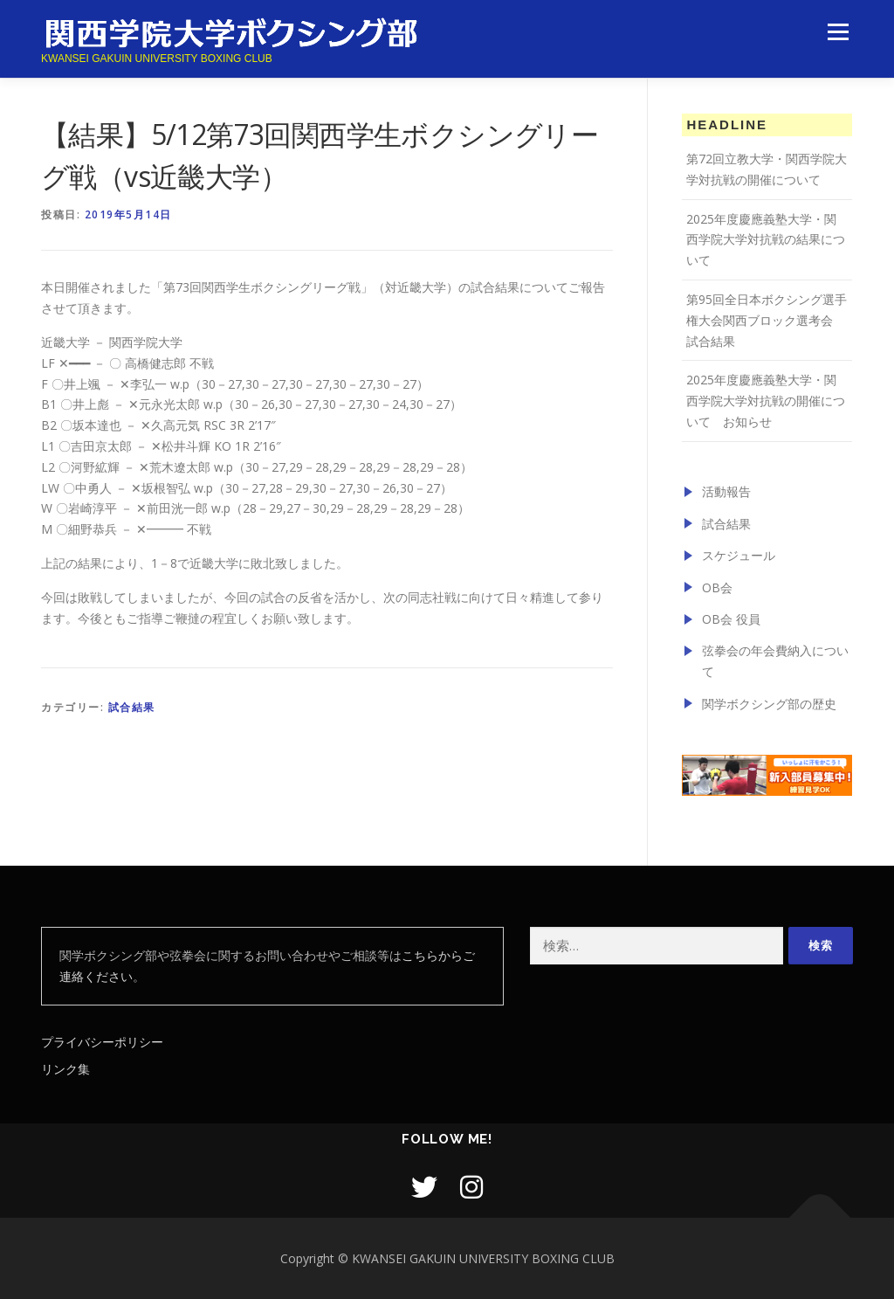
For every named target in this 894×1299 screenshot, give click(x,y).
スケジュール (738, 555)
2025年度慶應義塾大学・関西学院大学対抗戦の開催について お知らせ (765, 400)
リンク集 (65, 1069)
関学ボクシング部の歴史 (769, 703)
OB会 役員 (731, 619)
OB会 (717, 587)
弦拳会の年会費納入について (775, 661)
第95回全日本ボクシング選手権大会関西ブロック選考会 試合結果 (766, 320)
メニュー (837, 32)
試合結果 (131, 707)
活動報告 (726, 491)
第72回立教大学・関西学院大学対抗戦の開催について (766, 169)
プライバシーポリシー (102, 1041)
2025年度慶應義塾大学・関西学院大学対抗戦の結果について (765, 240)
